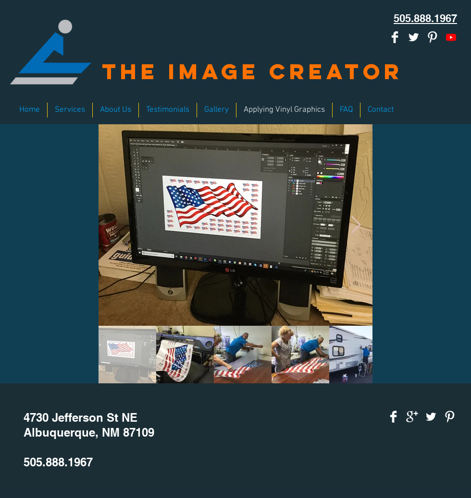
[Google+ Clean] (412, 417)
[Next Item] (355, 225)
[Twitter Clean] (414, 37)
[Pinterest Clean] (432, 37)
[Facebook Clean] (395, 37)
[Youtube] (451, 37)
